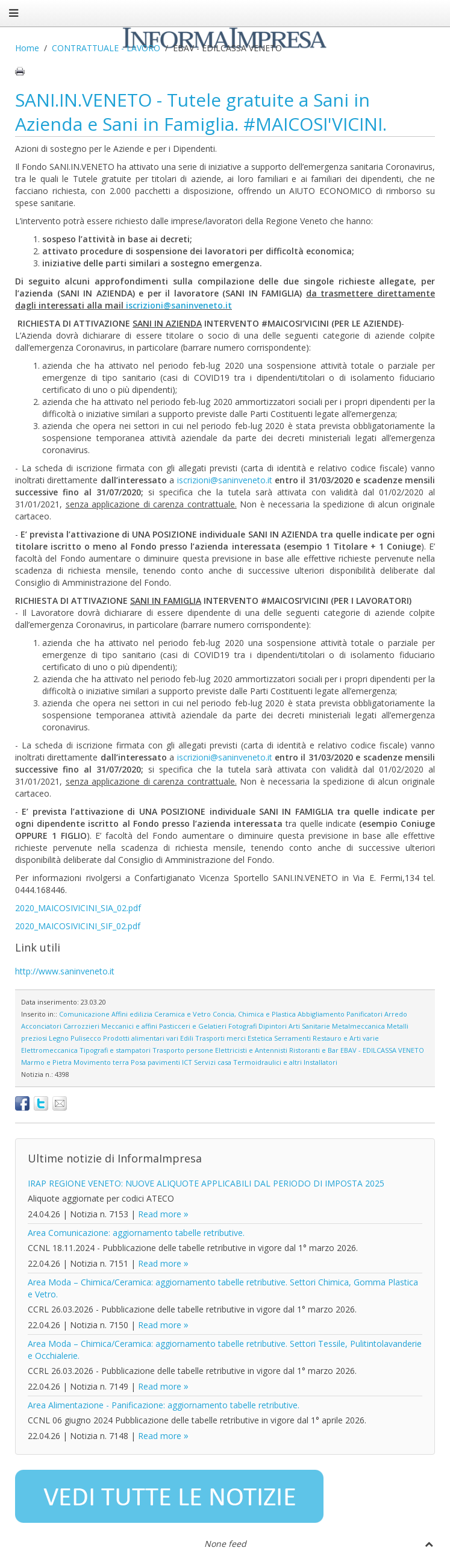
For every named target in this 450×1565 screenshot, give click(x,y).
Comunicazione (84, 1013)
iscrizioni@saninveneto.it (179, 305)
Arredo (395, 1013)
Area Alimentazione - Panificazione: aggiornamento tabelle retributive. (163, 1405)
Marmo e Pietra (46, 1062)
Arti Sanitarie (309, 1025)
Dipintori (272, 1025)
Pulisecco (85, 1038)
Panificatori (364, 1013)
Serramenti (292, 1038)
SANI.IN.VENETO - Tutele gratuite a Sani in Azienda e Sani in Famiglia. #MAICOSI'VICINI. (201, 111)
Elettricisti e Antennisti (251, 1050)
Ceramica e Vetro (182, 1013)
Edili (186, 1038)
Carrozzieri (81, 1025)
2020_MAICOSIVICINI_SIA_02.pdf (78, 908)
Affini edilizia (131, 1013)
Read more (159, 1214)
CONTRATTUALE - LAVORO (106, 48)
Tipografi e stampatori (115, 1050)
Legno (59, 1038)
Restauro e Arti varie (346, 1038)
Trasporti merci (220, 1038)
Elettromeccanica (49, 1050)
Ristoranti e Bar (314, 1050)
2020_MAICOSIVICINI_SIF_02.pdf (77, 926)
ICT (187, 1062)
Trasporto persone (182, 1050)
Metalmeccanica (358, 1025)
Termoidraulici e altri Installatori (285, 1062)
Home (27, 48)
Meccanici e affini (129, 1025)
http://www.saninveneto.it (64, 971)
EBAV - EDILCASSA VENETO (382, 1050)
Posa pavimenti (155, 1062)
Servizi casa (212, 1062)
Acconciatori (41, 1025)
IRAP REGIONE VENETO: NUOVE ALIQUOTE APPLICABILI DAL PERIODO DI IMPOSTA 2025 (206, 1183)
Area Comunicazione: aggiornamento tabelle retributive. (136, 1232)
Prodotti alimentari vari (140, 1038)
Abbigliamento (321, 1013)
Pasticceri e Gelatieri (193, 1025)
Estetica (260, 1038)
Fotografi (242, 1025)
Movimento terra (101, 1062)
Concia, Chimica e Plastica (254, 1013)
